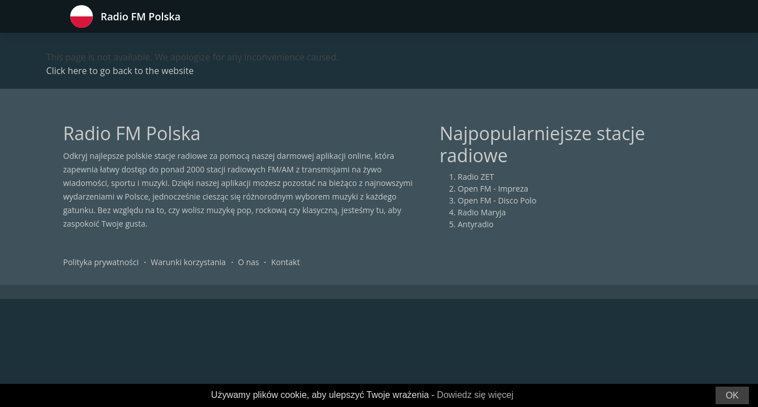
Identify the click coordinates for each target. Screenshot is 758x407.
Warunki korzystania (188, 262)
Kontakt (285, 262)
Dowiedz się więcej (475, 395)
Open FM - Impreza (493, 189)
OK (732, 395)
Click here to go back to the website (120, 71)
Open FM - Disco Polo (497, 201)
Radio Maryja (482, 212)
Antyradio (476, 224)
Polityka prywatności (101, 262)
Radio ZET (476, 177)
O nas (248, 262)
